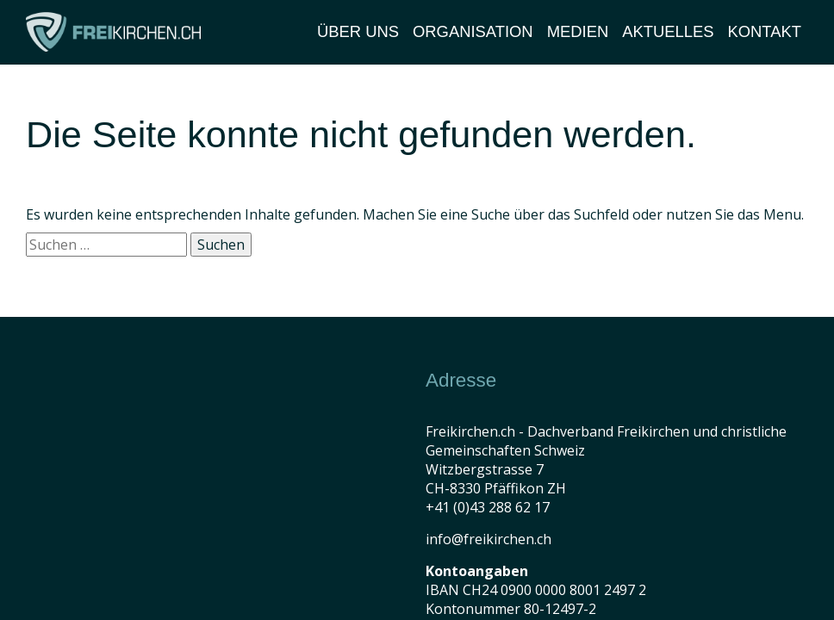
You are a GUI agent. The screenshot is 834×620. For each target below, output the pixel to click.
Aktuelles (667, 31)
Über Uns (358, 31)
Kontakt (765, 31)
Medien (578, 31)
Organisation (473, 31)
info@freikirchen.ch (488, 539)
